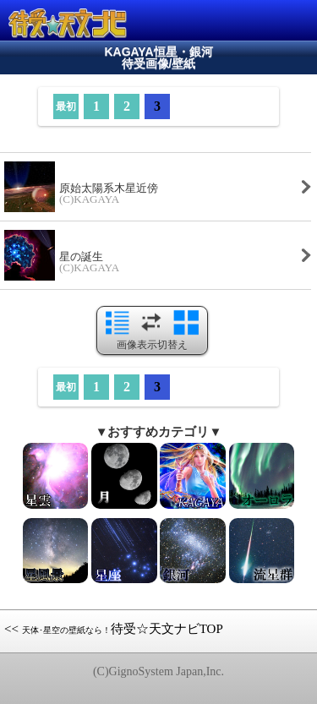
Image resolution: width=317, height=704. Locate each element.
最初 (66, 106)
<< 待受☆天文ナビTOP (113, 629)
